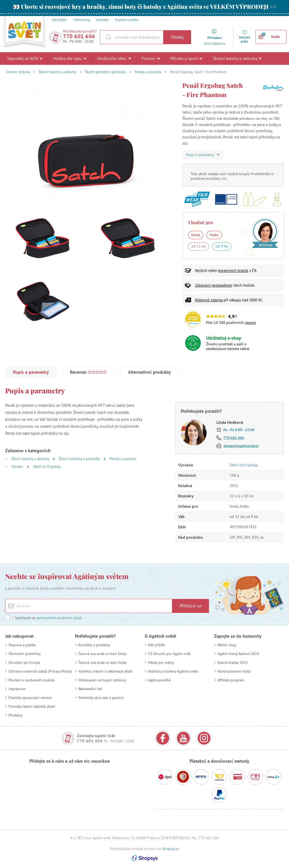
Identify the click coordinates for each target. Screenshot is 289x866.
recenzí (250, 322)
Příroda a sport (186, 58)
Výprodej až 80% (25, 58)
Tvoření (151, 58)
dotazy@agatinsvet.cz (240, 445)
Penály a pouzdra (148, 71)
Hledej (177, 37)
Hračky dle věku (114, 58)
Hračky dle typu (70, 58)
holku (214, 234)
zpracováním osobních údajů (59, 617)
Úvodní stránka (18, 71)
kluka (195, 234)
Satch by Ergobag (47, 466)
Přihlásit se (190, 606)
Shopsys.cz (170, 848)
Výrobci (17, 466)
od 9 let (222, 246)
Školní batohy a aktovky (237, 58)
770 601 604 (79, 36)
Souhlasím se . (47, 617)
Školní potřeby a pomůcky (105, 71)
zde (223, 178)
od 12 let (198, 246)
